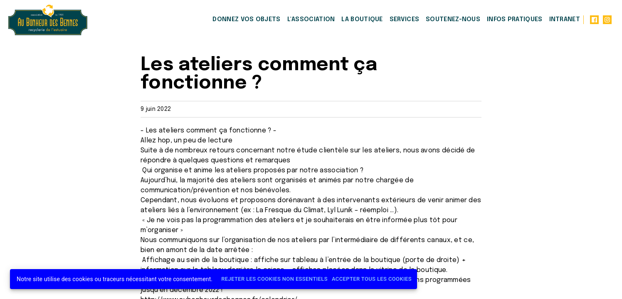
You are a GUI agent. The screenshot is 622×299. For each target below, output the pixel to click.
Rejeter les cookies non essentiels (274, 279)
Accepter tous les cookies (372, 279)
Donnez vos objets (246, 19)
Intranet (564, 19)
